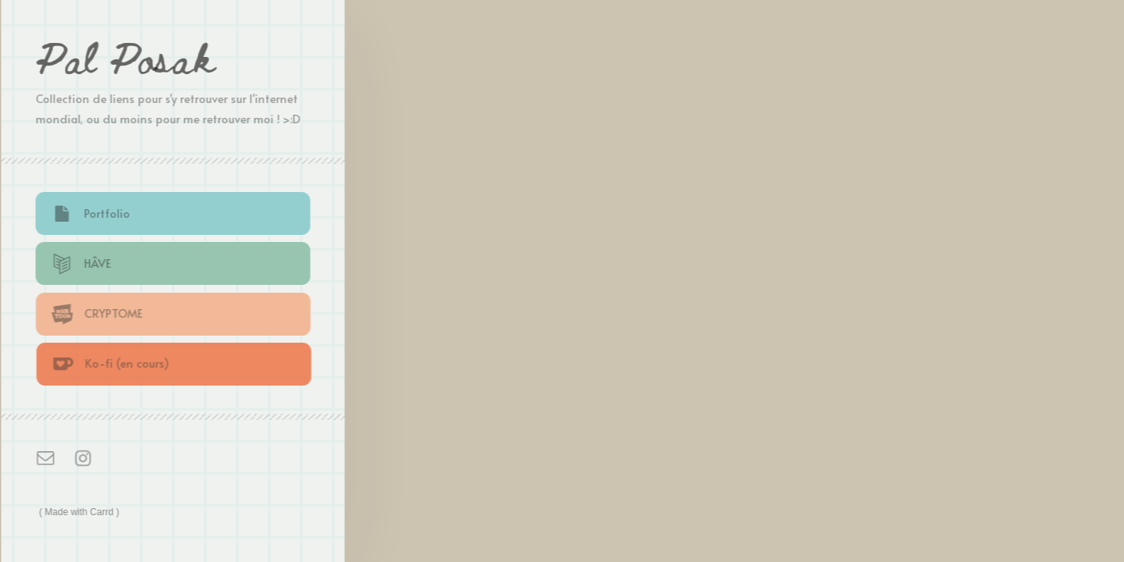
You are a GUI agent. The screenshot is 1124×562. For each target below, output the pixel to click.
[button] (174, 213)
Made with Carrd (80, 512)
